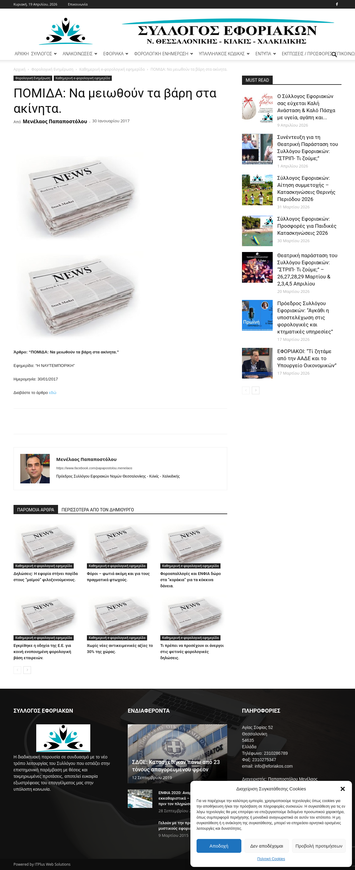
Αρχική (19, 69)
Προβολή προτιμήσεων (318, 845)
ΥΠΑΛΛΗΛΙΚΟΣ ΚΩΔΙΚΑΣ (224, 54)
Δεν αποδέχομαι (266, 845)
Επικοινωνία (78, 4)
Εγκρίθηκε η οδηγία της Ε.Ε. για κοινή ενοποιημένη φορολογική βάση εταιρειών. (42, 651)
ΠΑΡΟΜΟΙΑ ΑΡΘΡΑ (35, 509)
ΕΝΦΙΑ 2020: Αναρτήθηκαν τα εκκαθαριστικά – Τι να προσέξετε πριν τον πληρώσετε (189, 798)
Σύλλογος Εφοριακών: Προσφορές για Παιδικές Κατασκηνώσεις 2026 (307, 226)
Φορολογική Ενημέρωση (52, 69)
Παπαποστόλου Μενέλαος (293, 779)
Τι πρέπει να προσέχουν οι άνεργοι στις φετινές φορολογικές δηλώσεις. (192, 651)
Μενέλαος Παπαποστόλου (55, 121)
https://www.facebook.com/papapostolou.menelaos (94, 468)
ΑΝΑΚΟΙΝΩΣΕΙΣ (80, 54)
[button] (343, 789)
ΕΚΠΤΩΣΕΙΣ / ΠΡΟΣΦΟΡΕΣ (307, 54)
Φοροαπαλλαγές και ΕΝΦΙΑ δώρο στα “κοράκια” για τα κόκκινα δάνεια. (190, 579)
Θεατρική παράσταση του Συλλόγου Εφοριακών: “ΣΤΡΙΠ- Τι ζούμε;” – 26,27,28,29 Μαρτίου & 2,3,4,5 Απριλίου (307, 269)
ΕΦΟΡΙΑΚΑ (115, 54)
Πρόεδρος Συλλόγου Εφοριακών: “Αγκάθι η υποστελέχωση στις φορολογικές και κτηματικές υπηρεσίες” (305, 317)
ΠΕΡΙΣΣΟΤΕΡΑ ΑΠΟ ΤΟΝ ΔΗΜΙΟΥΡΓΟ (98, 509)
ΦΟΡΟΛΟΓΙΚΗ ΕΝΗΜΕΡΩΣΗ (163, 54)
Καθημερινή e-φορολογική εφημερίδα (112, 69)
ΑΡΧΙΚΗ (22, 54)
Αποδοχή (218, 845)
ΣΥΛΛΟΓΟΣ (44, 54)
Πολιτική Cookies (271, 859)
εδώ (53, 392)
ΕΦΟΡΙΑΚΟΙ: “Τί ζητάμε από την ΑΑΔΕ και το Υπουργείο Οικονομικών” (307, 358)
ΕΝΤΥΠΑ (266, 54)
